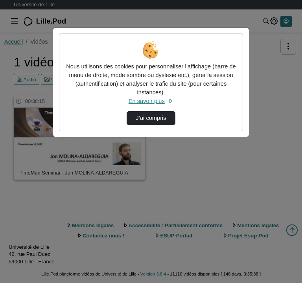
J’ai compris (151, 118)
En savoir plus (151, 101)
